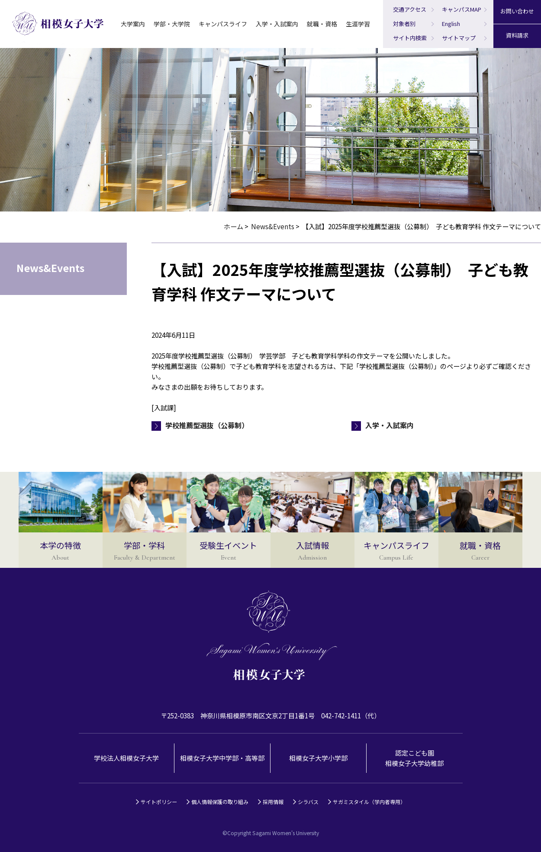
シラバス (308, 801)
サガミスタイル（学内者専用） (369, 801)
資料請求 (517, 35)
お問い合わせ (517, 11)
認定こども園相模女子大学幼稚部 (414, 758)
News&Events (272, 226)
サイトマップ (459, 38)
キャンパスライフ (223, 23)
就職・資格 (322, 23)
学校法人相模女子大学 (126, 757)
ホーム (233, 226)
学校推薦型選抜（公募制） (206, 425)
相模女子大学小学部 (318, 757)
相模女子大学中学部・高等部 (222, 757)
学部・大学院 (172, 23)
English (451, 23)
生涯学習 (358, 23)
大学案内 (133, 23)
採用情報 (273, 801)
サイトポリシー (159, 801)
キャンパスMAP (461, 9)
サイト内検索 (410, 38)
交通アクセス (409, 9)
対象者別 (404, 23)
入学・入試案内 (277, 23)
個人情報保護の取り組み (219, 801)
